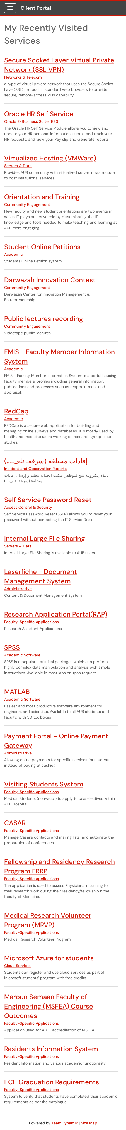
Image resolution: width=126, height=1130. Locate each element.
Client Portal (36, 8)
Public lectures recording (43, 318)
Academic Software (22, 654)
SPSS (12, 647)
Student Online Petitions (42, 246)
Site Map (89, 1123)
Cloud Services (18, 965)
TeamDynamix (65, 1123)
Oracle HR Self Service (38, 113)
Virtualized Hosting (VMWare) (50, 158)
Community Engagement (27, 204)
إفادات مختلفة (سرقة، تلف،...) (46, 461)
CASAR (15, 823)
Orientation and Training (42, 197)
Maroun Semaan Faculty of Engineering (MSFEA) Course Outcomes (48, 1006)
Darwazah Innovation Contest (50, 280)
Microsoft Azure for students (49, 958)
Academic (13, 254)
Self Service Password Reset (48, 499)
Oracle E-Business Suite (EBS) (31, 121)
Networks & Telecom (23, 77)
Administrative (18, 588)
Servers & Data (18, 165)
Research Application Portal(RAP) (55, 614)
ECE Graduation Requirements (51, 1082)
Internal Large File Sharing (44, 538)
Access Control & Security (28, 507)
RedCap (16, 411)
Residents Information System (51, 1048)
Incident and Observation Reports (35, 468)
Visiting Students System (43, 784)
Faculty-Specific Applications (31, 621)
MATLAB (17, 691)
